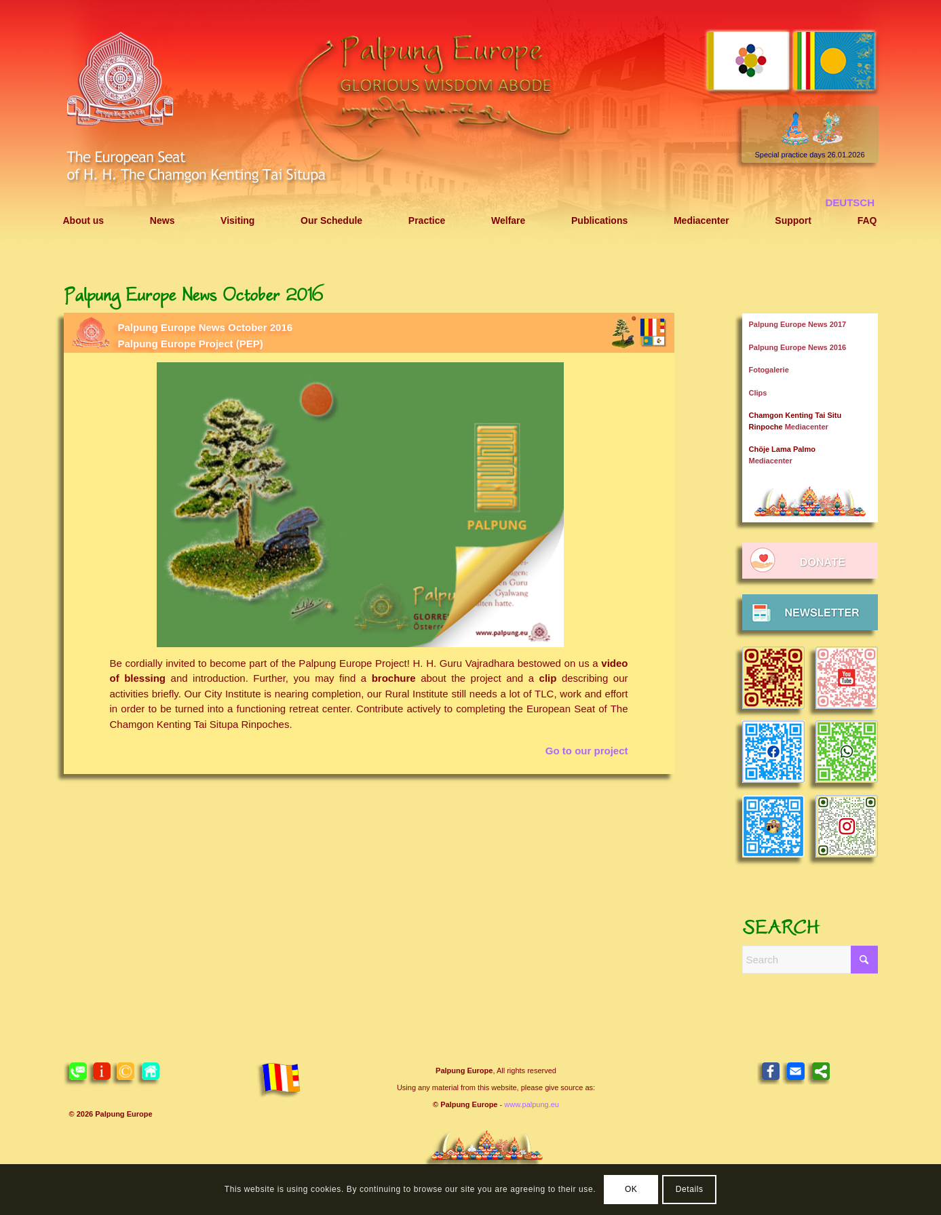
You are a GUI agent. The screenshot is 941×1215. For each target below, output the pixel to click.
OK (631, 1189)
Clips (758, 393)
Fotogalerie (769, 370)
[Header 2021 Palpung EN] (470, 124)
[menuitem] (83, 221)
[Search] (810, 959)
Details (690, 1189)
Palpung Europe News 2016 (798, 347)
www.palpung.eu (531, 1104)
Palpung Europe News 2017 (798, 324)
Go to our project (586, 750)
